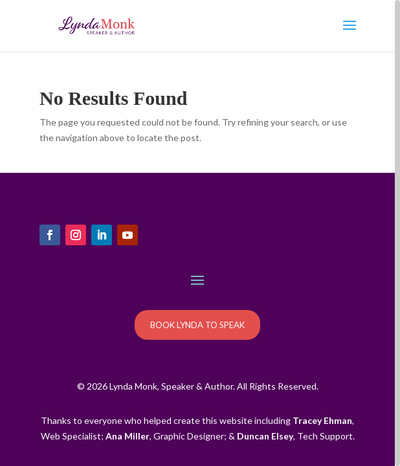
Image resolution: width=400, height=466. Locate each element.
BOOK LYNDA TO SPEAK (197, 325)
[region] (200, 233)
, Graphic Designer (165, 435)
